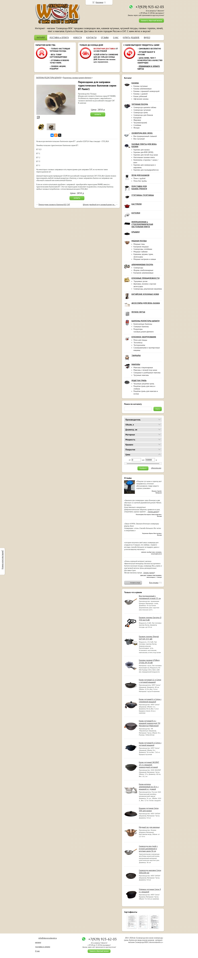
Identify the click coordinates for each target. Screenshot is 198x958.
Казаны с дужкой (141, 94)
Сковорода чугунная (142, 110)
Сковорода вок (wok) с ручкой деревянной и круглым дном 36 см (148, 848)
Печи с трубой (139, 178)
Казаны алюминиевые (143, 88)
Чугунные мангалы (141, 375)
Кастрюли (137, 117)
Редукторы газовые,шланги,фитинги (144, 330)
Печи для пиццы (140, 340)
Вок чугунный (139, 139)
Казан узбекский (140, 96)
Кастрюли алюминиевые (143, 273)
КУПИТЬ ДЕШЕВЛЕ (131, 37)
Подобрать (142, 468)
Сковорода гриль (141, 112)
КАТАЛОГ (41, 37)
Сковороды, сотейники (143, 249)
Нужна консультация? (2, 559)
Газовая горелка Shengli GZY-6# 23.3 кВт (149, 637)
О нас (37, 951)
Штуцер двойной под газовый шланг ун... (99, 204)
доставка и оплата (42, 946)
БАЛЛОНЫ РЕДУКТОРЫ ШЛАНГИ (48, 78)
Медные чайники (141, 251)
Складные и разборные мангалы (147, 372)
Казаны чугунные (141, 86)
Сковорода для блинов (143, 115)
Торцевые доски (140, 281)
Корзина (99, 2)
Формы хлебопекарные (143, 270)
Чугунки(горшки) (140, 122)
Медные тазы (139, 244)
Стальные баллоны (141, 326)
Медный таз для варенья (149, 827)
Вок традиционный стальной (145, 136)
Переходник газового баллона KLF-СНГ (54, 204)
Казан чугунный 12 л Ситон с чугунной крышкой (150, 680)
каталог (38, 942)
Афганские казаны (141, 99)
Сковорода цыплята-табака (145, 107)
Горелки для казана (142, 149)
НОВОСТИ (77, 37)
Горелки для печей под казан (146, 155)
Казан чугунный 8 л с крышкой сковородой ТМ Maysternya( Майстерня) (149, 723)
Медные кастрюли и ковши (145, 259)
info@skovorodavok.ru (47, 938)
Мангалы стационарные (143, 367)
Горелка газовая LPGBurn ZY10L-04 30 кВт (149, 661)
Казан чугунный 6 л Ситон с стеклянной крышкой (150, 700)
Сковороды (138, 267)
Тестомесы (138, 342)
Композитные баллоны (143, 324)
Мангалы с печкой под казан (145, 370)
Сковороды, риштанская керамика (148, 289)
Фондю (137, 127)
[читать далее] (153, 512)
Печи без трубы (140, 181)
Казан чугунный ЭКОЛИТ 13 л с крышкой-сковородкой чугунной (149, 764)
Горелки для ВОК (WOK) (143, 152)
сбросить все (156, 468)
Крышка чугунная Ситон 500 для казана (149, 809)
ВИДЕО (147, 37)
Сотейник (137, 125)
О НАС (115, 37)
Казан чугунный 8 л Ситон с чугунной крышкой (150, 744)
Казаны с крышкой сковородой (146, 91)
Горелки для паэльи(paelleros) (146, 170)
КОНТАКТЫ (91, 37)
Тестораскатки (139, 345)
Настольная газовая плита (144, 157)
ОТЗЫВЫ (105, 37)
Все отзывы (153, 583)
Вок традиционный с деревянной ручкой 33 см (150, 597)
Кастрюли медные (141, 246)
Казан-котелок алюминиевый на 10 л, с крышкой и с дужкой (149, 786)
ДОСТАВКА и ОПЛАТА (59, 37)
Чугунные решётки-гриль (144, 383)
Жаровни (137, 120)
